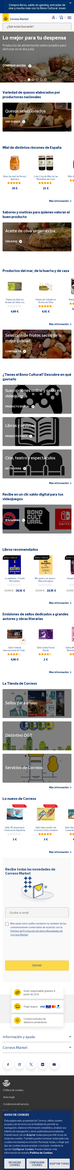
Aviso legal (9, 1097)
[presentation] (34, 949)
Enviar (37, 965)
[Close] (70, 3)
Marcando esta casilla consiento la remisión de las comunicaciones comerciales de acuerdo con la (38, 929)
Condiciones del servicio (16, 1104)
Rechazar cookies (15, 1163)
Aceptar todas (59, 1163)
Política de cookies (13, 1090)
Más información (60, 201)
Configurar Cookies (37, 1163)
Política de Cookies (41, 1152)
